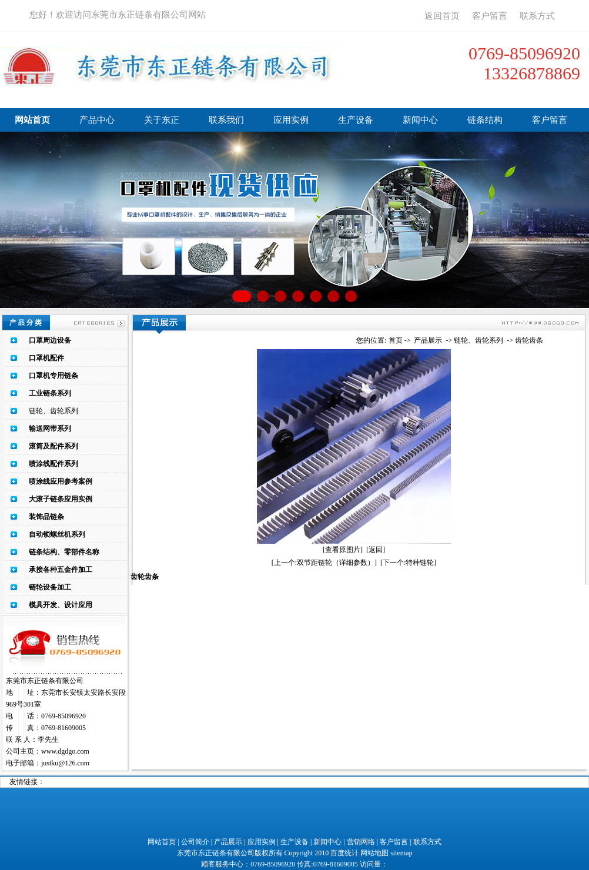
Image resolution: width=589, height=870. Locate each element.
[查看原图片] (343, 550)
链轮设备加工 (50, 587)
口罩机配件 (46, 358)
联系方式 (537, 16)
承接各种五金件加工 (60, 570)
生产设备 (355, 120)
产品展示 (428, 340)
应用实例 (291, 120)
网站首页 (32, 120)
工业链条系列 (50, 393)
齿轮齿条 (529, 340)
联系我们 (226, 120)
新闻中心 (420, 120)
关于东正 (161, 120)
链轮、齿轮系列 (53, 411)
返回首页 (442, 16)
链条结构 (485, 120)
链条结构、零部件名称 (64, 552)
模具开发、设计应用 (60, 605)
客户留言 (489, 16)
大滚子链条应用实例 (60, 499)
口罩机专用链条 (53, 376)
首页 (396, 340)
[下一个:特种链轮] (408, 562)
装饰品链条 (46, 517)
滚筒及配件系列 (53, 446)
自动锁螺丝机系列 (57, 534)
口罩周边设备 (50, 340)
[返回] (375, 550)
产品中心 (97, 120)
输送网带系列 (50, 428)
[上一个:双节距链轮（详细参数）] (324, 562)
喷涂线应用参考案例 (60, 481)
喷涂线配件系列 (53, 464)
